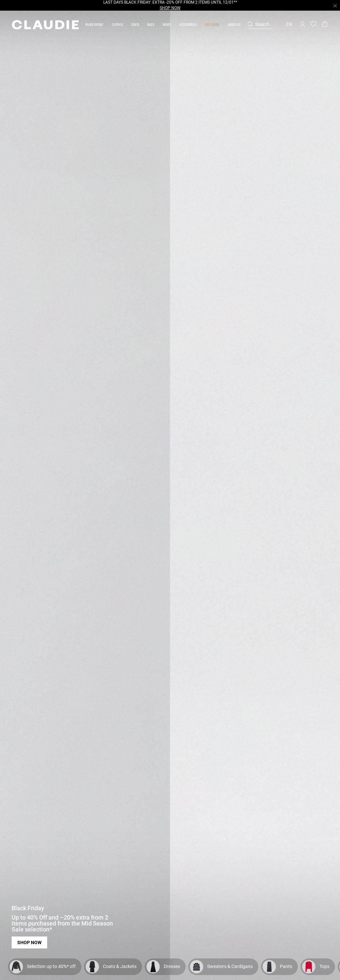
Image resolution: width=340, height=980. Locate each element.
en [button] (289, 24)
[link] (135, 24)
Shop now (29, 942)
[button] (94, 24)
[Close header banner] (335, 5)
